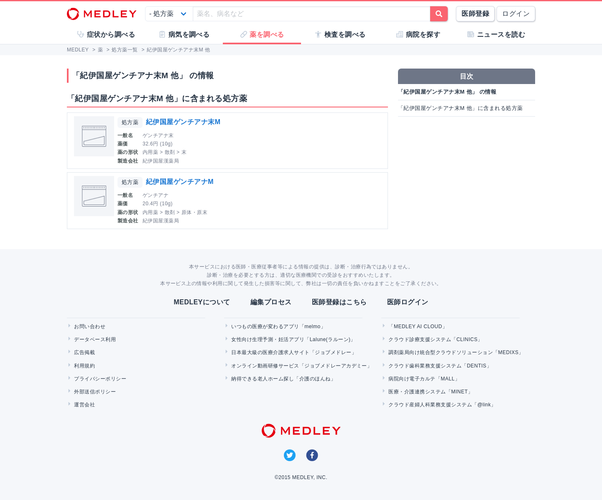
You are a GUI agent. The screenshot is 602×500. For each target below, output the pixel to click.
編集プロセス (271, 302)
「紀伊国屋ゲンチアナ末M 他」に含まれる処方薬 (460, 108)
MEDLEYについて (201, 302)
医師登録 (475, 13)
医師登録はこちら (339, 302)
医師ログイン (408, 302)
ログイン (516, 13)
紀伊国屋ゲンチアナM (180, 181)
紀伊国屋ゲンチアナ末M (183, 121)
